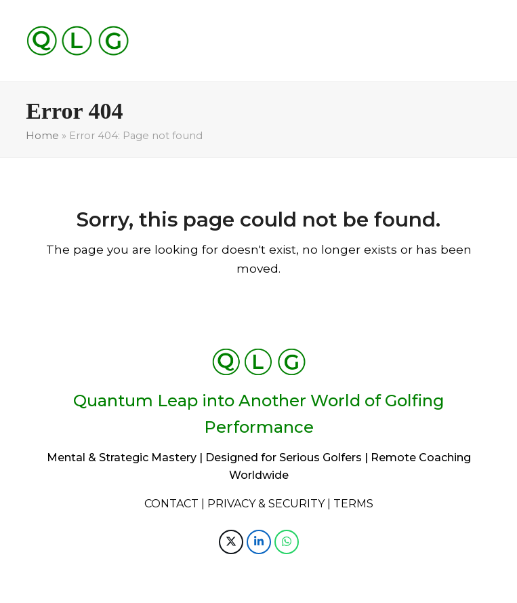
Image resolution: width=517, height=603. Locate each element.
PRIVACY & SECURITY (266, 503)
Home (42, 136)
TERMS (353, 503)
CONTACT (171, 503)
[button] (231, 542)
